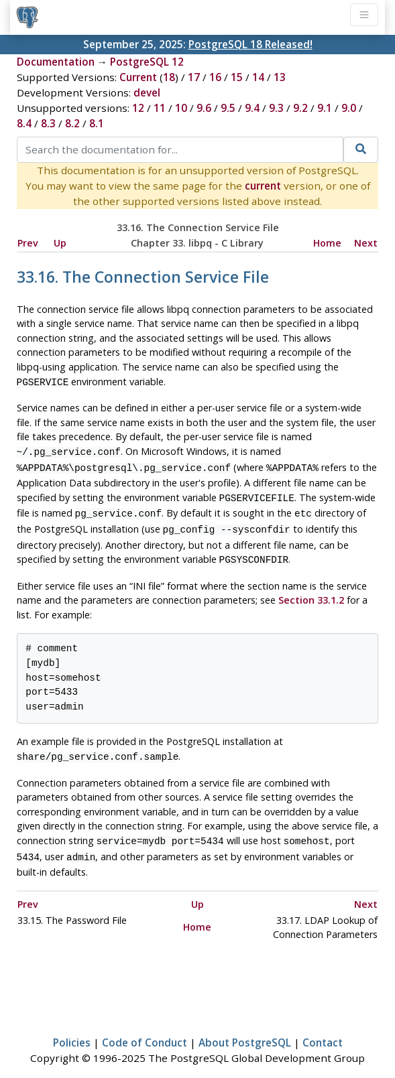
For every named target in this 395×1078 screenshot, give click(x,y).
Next (366, 243)
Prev (27, 243)
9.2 (300, 108)
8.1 (96, 123)
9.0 (348, 108)
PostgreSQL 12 (147, 61)
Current (138, 77)
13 (280, 77)
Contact (322, 1029)
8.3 (48, 123)
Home (327, 243)
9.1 (324, 108)
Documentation (56, 61)
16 (215, 77)
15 (237, 77)
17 (194, 77)
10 (181, 108)
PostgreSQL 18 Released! (250, 44)
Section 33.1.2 (311, 590)
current (263, 185)
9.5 (228, 108)
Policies (72, 1029)
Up (60, 243)
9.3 (276, 108)
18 (169, 77)
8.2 (72, 123)
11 (160, 108)
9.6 (203, 108)
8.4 (24, 123)
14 (258, 77)
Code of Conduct (144, 1029)
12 (138, 108)
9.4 (252, 108)
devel (146, 92)
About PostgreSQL (245, 1029)
